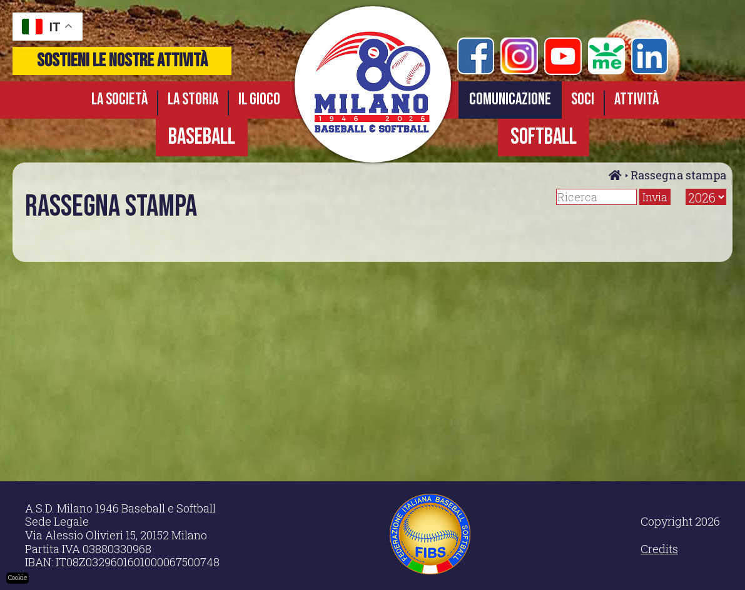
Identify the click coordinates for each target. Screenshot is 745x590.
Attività (636, 99)
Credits (659, 548)
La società (119, 99)
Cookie (17, 578)
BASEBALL (201, 137)
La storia (193, 99)
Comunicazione (510, 99)
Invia (654, 196)
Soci (582, 99)
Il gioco (259, 99)
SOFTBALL (543, 137)
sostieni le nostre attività (122, 60)
